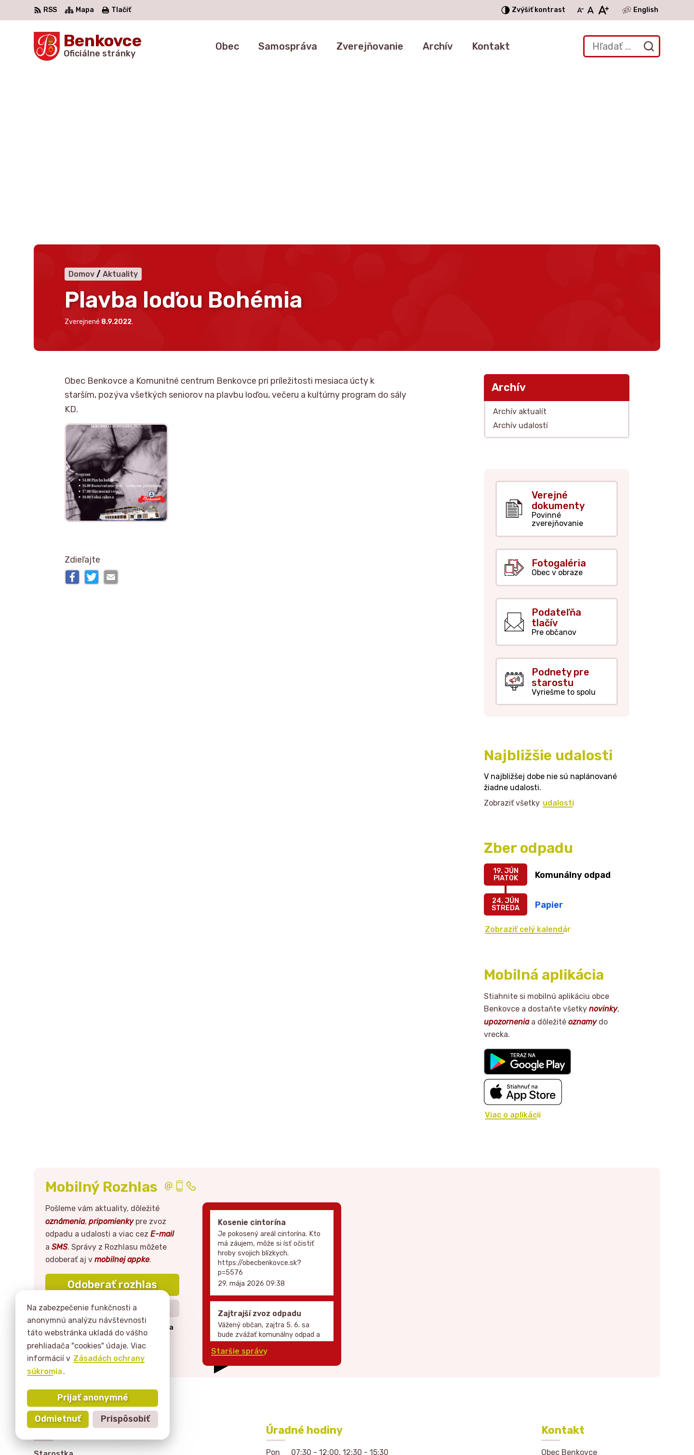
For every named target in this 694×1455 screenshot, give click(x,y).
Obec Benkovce (497, 1429)
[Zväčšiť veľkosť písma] (603, 10)
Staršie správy (239, 1175)
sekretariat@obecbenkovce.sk (600, 1376)
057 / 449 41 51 (571, 1365)
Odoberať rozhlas (112, 1109)
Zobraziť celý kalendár (528, 753)
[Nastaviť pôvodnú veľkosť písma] (591, 10)
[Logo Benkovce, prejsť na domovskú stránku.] (88, 46)
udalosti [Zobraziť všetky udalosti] (558, 627)
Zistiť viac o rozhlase (112, 1132)
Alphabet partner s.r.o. (353, 1429)
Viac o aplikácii (513, 938)
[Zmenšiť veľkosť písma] (580, 10)
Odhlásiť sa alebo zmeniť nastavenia (112, 1152)
